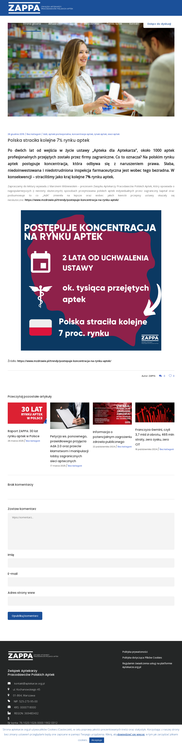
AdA (45, 134)
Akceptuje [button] (96, 740)
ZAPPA (152, 375)
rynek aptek (100, 134)
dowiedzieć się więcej (131, 734)
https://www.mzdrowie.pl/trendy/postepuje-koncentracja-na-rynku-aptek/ (72, 200)
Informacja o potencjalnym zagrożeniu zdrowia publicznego (112, 437)
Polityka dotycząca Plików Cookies (142, 657)
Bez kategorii (34, 134)
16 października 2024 (146, 449)
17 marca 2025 (58, 465)
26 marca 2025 (16, 440)
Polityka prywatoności (135, 651)
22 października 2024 (104, 446)
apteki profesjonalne (59, 134)
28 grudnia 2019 (16, 134)
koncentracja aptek (82, 134)
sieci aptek (114, 134)
